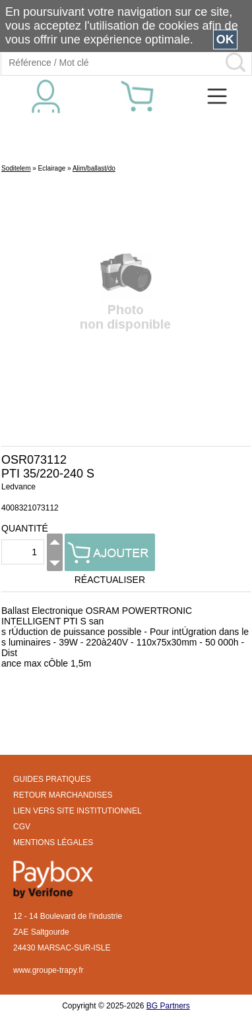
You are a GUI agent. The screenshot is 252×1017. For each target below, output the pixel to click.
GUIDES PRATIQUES (52, 779)
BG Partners (168, 1005)
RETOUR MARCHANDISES (62, 795)
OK (225, 39)
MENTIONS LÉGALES (53, 842)
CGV (21, 826)
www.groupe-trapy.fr (48, 970)
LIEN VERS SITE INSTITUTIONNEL (77, 810)
